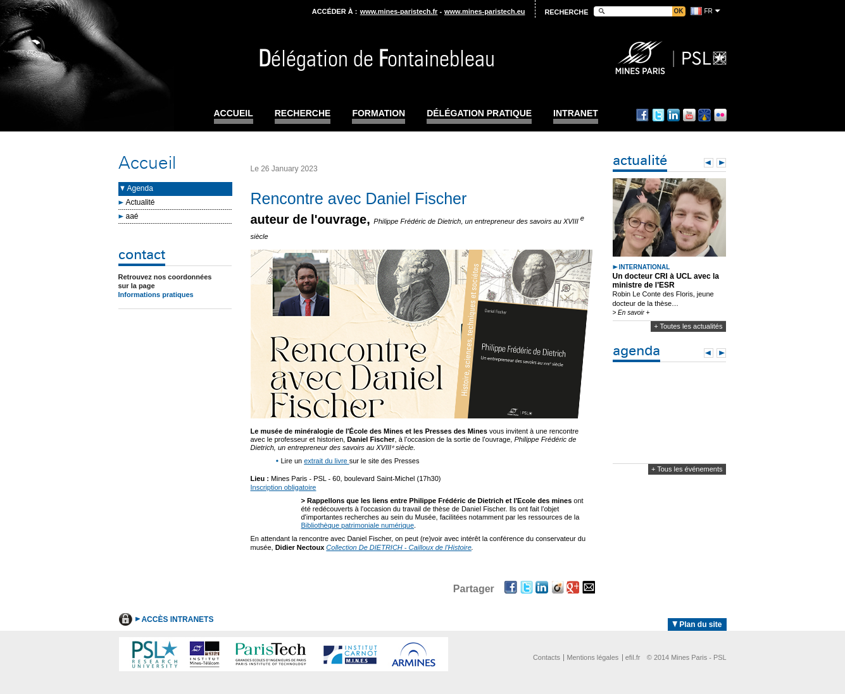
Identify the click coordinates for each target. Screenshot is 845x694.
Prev (708, 162)
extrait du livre (326, 461)
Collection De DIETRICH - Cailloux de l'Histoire (399, 547)
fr (708, 11)
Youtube (689, 115)
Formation (378, 113)
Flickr (720, 115)
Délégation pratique (479, 113)
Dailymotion (704, 115)
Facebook (642, 115)
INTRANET (575, 113)
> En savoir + (631, 312)
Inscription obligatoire (283, 487)
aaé (132, 216)
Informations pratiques (156, 294)
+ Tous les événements (687, 469)
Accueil (233, 113)
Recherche (303, 113)
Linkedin (673, 115)
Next (721, 162)
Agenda (140, 188)
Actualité (140, 202)
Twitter (658, 115)
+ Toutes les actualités (688, 326)
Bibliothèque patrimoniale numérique (358, 525)
